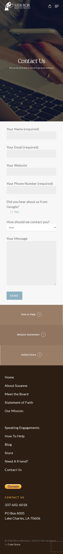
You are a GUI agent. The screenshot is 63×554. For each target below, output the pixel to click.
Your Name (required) (31, 133)
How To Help (15, 436)
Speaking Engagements (22, 428)
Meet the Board (17, 394)
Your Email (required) (31, 151)
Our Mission (14, 411)
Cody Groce (14, 544)
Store (9, 453)
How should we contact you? (31, 225)
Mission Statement (28, 334)
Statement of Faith (19, 402)
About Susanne (16, 386)
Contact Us (13, 470)
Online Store (28, 354)
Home (9, 377)
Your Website (31, 169)
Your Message (31, 261)
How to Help (28, 314)
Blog (8, 444)
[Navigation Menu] (56, 6)
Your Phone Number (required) (31, 187)
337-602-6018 (16, 505)
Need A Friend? (16, 461)
